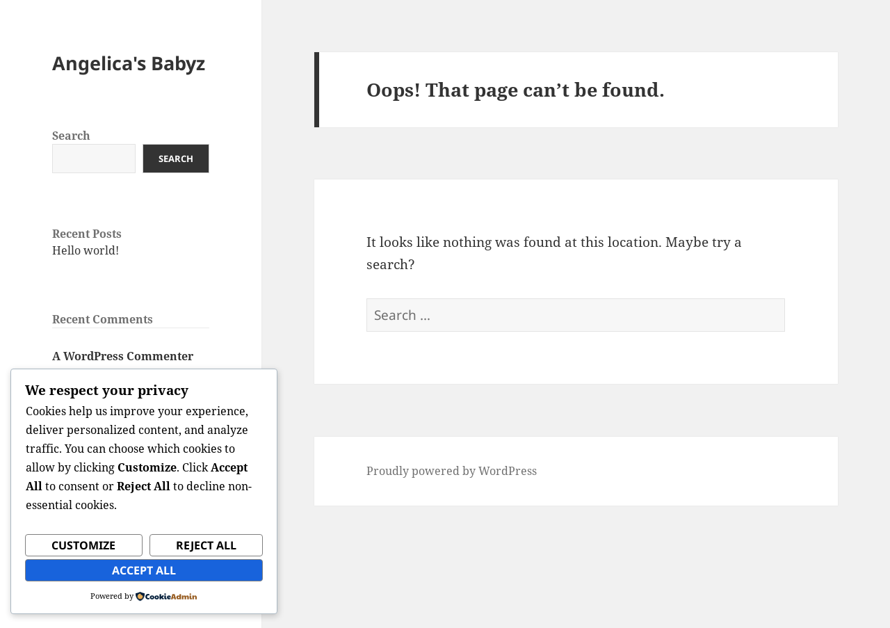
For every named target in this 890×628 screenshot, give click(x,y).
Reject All (206, 545)
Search (71, 135)
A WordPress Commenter (122, 356)
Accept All (144, 570)
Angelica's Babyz (128, 63)
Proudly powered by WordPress (451, 470)
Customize (83, 545)
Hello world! (85, 250)
